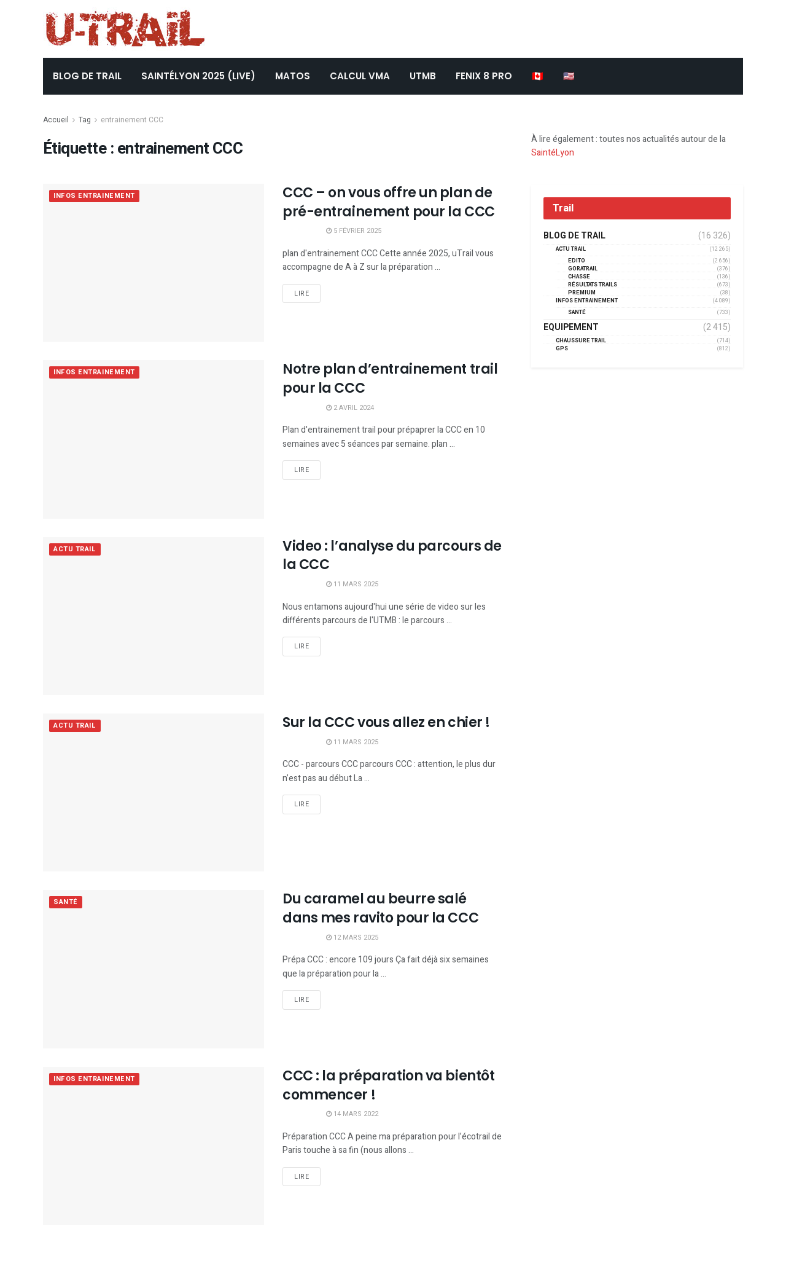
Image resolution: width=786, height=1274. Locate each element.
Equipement (571, 327)
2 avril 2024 (350, 408)
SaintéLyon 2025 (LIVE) (198, 75)
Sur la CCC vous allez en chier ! (386, 722)
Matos (292, 75)
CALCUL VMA (360, 75)
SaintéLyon (552, 152)
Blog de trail (574, 236)
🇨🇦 (537, 75)
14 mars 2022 (352, 1114)
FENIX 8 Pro (484, 75)
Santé (65, 902)
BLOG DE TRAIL (87, 75)
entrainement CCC (132, 119)
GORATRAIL (582, 269)
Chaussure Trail (581, 341)
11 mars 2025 (352, 584)
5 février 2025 (353, 231)
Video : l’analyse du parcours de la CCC (392, 556)
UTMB (423, 75)
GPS (562, 349)
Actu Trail (74, 550)
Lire (301, 293)
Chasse (579, 277)
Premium (582, 293)
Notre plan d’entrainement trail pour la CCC (389, 379)
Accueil (56, 119)
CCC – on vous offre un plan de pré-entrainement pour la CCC (388, 202)
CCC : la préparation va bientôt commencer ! (388, 1085)
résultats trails (592, 285)
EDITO (576, 261)
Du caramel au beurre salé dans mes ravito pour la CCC (380, 908)
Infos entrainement (94, 196)
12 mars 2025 (352, 937)
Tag (85, 119)
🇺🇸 (569, 75)
